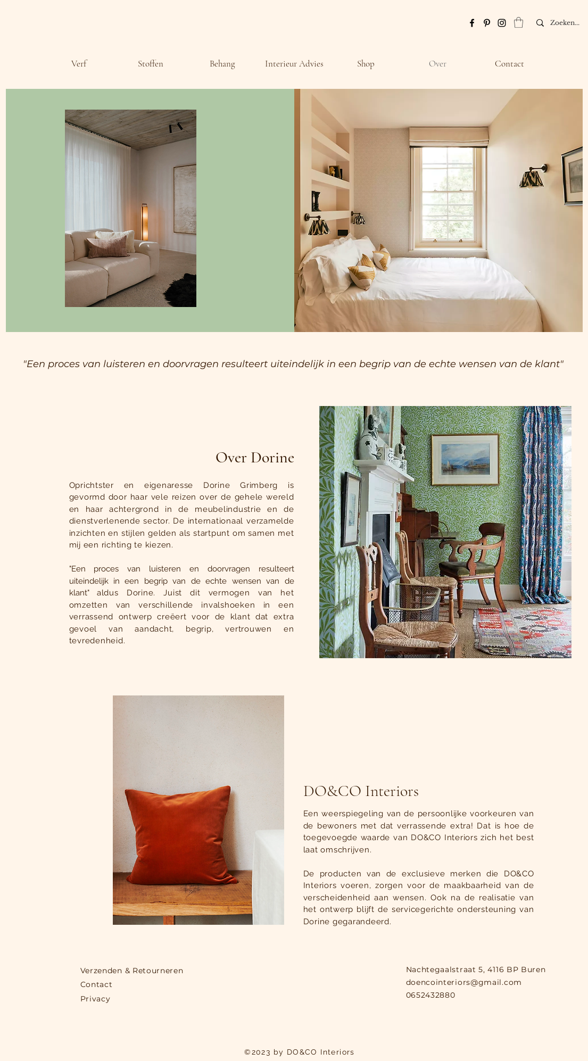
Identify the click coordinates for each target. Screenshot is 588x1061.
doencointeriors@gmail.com (464, 982)
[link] (518, 22)
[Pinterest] (487, 23)
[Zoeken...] (568, 23)
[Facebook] (472, 23)
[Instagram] (501, 23)
